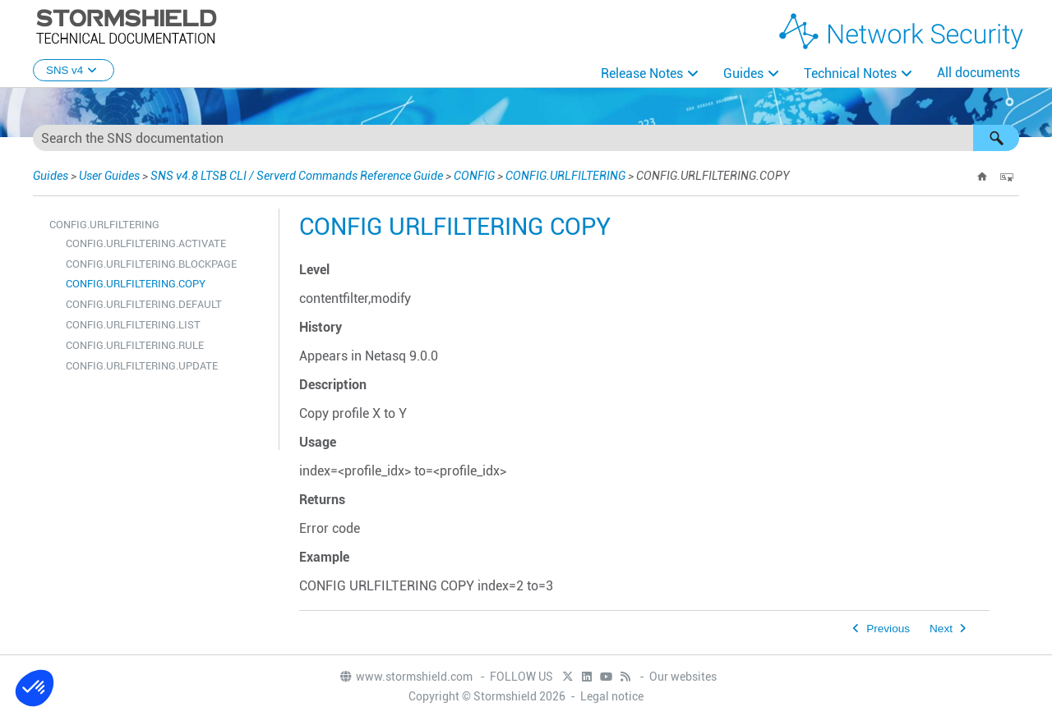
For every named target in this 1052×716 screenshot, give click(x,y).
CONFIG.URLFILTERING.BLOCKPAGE (151, 264)
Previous (888, 628)
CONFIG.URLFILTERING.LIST (133, 325)
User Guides (109, 175)
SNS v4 (73, 70)
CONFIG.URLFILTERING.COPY (135, 284)
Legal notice (612, 696)
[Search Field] (526, 138)
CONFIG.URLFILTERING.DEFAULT (144, 304)
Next (941, 628)
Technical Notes (850, 73)
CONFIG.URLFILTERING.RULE (135, 345)
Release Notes (642, 73)
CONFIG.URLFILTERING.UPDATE (142, 366)
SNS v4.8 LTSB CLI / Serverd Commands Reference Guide (296, 175)
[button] (996, 138)
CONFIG (474, 175)
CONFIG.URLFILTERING (565, 175)
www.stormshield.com (405, 676)
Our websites (683, 676)
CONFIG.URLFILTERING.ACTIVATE (146, 243)
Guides (743, 73)
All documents (978, 72)
